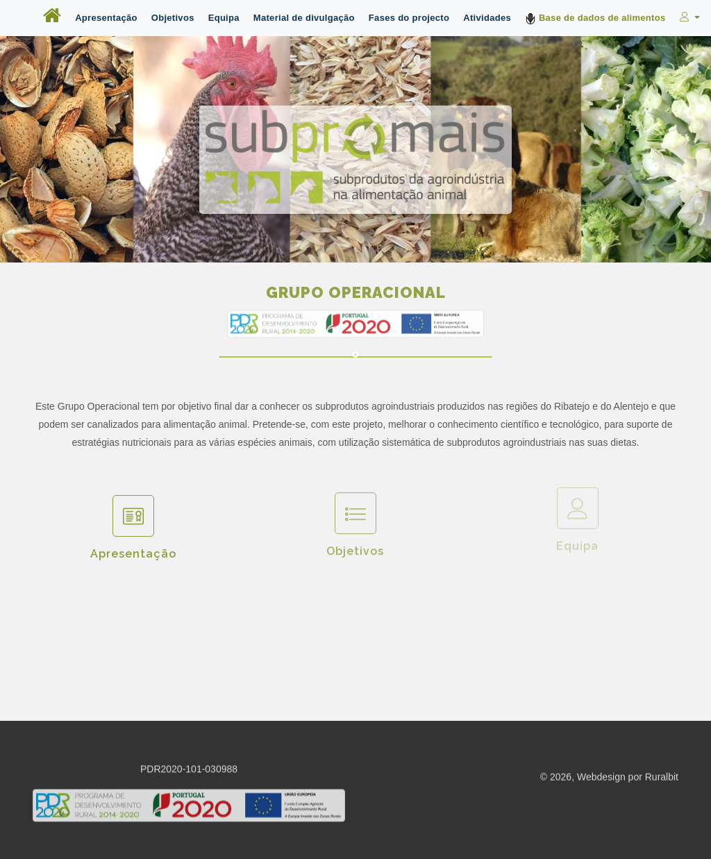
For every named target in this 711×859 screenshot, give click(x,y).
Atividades (487, 17)
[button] (688, 17)
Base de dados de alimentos (595, 18)
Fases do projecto (409, 17)
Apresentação (106, 17)
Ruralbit (661, 778)
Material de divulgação (304, 17)
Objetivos (172, 17)
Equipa (224, 17)
